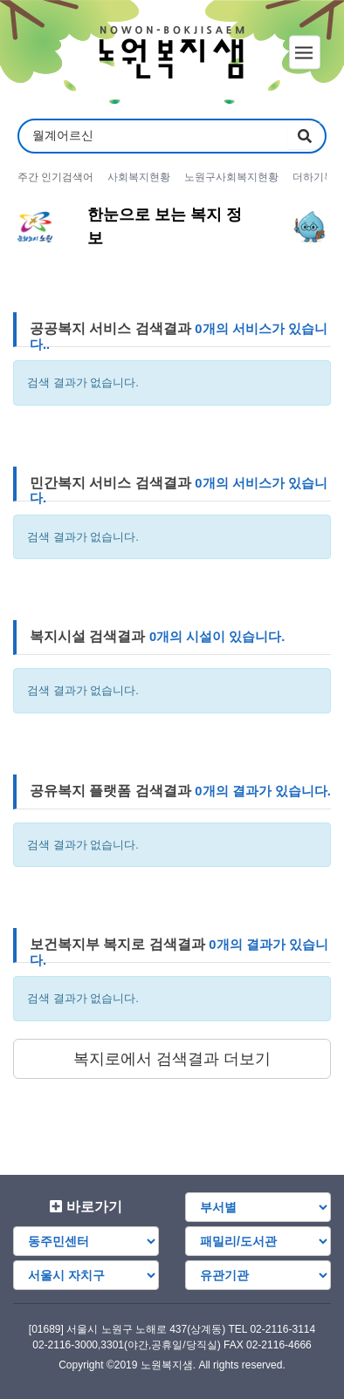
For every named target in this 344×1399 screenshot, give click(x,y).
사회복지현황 (138, 177)
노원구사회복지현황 (231, 177)
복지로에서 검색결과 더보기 (172, 1059)
